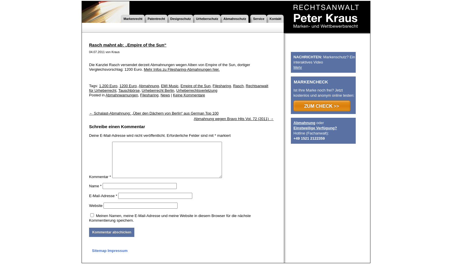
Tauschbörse (129, 90)
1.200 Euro (108, 86)
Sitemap (99, 257)
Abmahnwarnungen (122, 95)
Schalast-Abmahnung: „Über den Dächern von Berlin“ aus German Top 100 (154, 113)
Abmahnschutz (234, 18)
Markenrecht (133, 18)
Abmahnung (149, 86)
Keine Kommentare (189, 95)
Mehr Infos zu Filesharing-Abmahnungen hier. (182, 69)
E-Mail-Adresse (103, 203)
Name (95, 193)
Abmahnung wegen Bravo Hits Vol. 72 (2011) (234, 119)
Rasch (238, 86)
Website (96, 212)
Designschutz (180, 18)
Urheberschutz (207, 18)
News (165, 95)
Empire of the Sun (195, 86)
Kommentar (100, 184)
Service (258, 18)
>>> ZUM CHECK (322, 105)
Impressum (117, 257)
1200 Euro (128, 86)
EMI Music (169, 86)
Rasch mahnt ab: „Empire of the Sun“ (127, 44)
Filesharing (222, 86)
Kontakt (275, 18)
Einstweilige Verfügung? (315, 128)
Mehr (297, 67)
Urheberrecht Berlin (158, 90)
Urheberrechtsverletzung (196, 90)
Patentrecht (156, 18)
